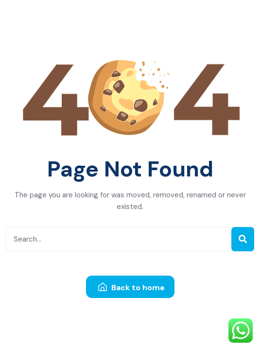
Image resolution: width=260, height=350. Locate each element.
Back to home (131, 287)
